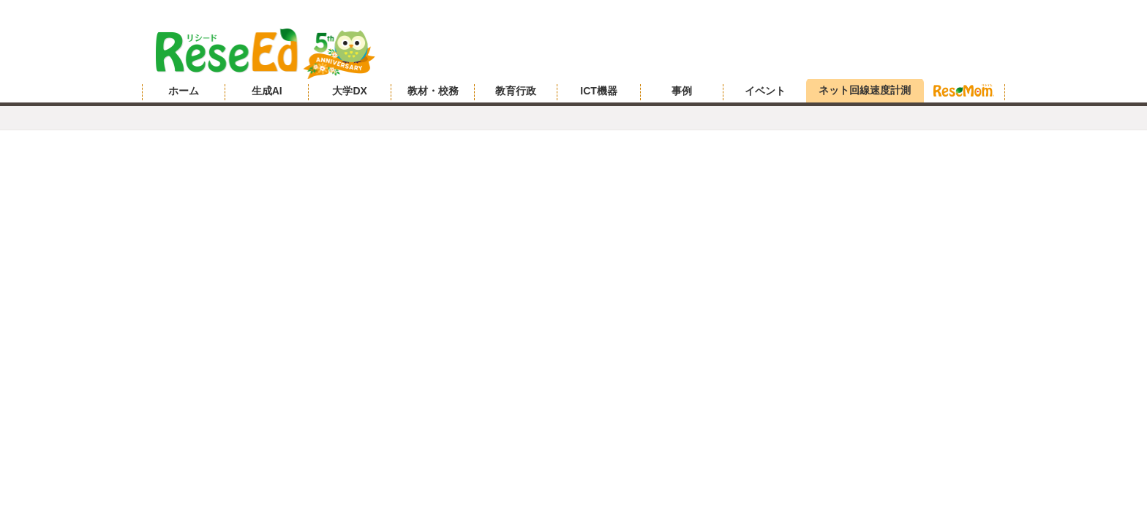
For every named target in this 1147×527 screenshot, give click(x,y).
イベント (765, 91)
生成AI (267, 91)
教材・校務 (433, 91)
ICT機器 (598, 91)
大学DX (349, 91)
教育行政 (515, 91)
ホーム (183, 91)
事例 (682, 91)
